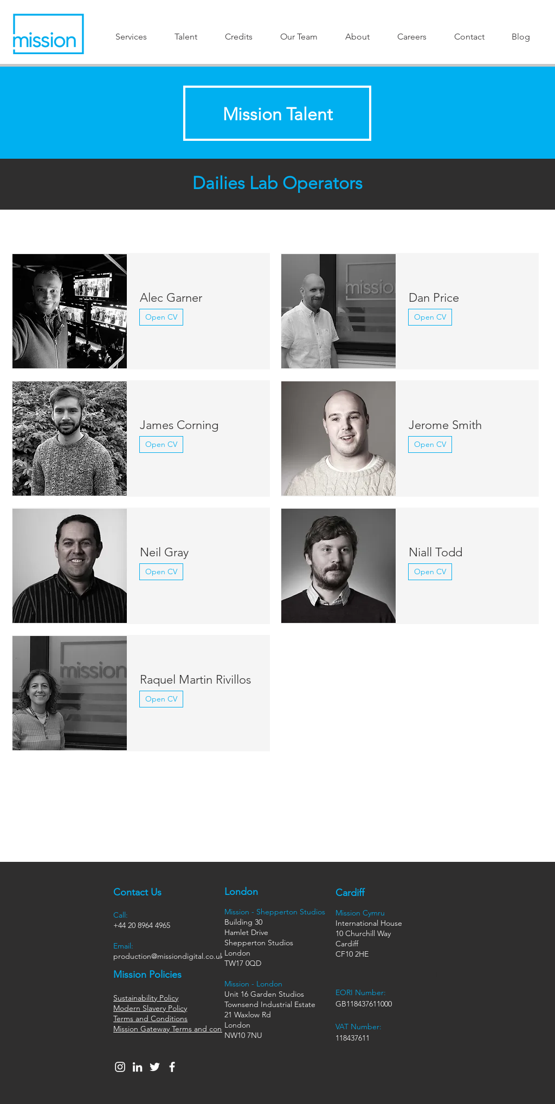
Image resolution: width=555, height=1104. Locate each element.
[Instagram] (120, 1067)
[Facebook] (172, 1067)
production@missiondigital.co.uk (168, 956)
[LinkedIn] (137, 1067)
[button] (131, 36)
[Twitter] (155, 1067)
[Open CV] (161, 317)
